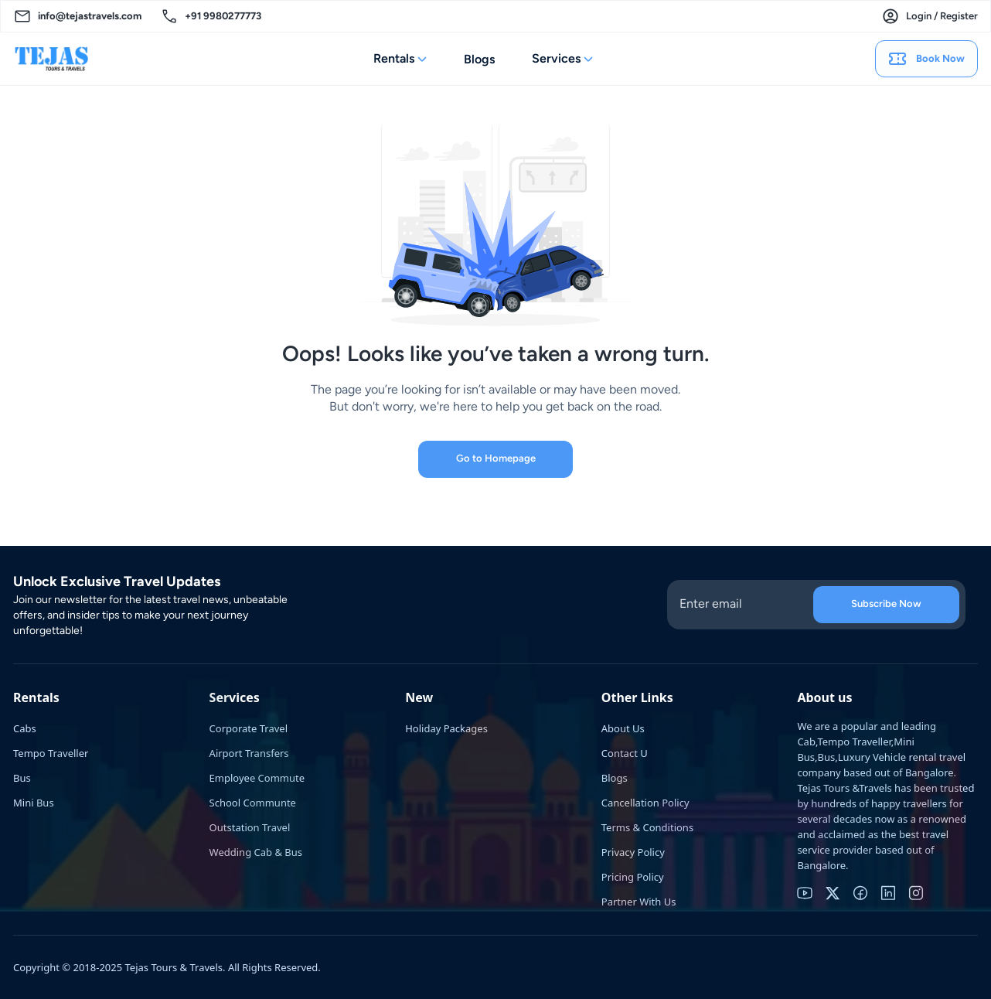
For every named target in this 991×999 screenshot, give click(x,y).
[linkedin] (888, 893)
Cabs (24, 728)
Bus (22, 778)
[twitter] (832, 893)
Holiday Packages (446, 728)
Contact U (624, 753)
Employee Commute (257, 778)
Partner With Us (638, 902)
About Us (623, 728)
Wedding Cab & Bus (255, 852)
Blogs (479, 59)
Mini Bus (33, 803)
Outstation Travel (250, 827)
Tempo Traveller (50, 753)
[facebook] (860, 893)
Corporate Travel (248, 728)
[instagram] (916, 893)
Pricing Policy (632, 877)
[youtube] (804, 893)
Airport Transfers (249, 753)
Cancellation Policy (645, 803)
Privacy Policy (633, 852)
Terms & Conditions (647, 827)
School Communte (252, 803)
